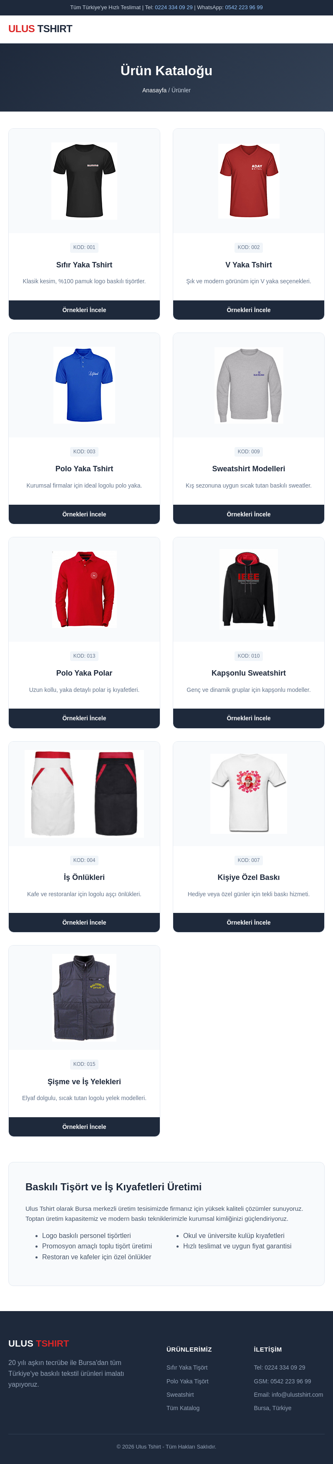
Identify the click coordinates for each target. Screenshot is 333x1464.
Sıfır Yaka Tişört (186, 1367)
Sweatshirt (180, 1394)
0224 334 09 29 (173, 7)
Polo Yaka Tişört (187, 1381)
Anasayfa (154, 90)
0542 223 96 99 (243, 7)
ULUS (40, 28)
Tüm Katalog (182, 1408)
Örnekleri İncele (84, 310)
